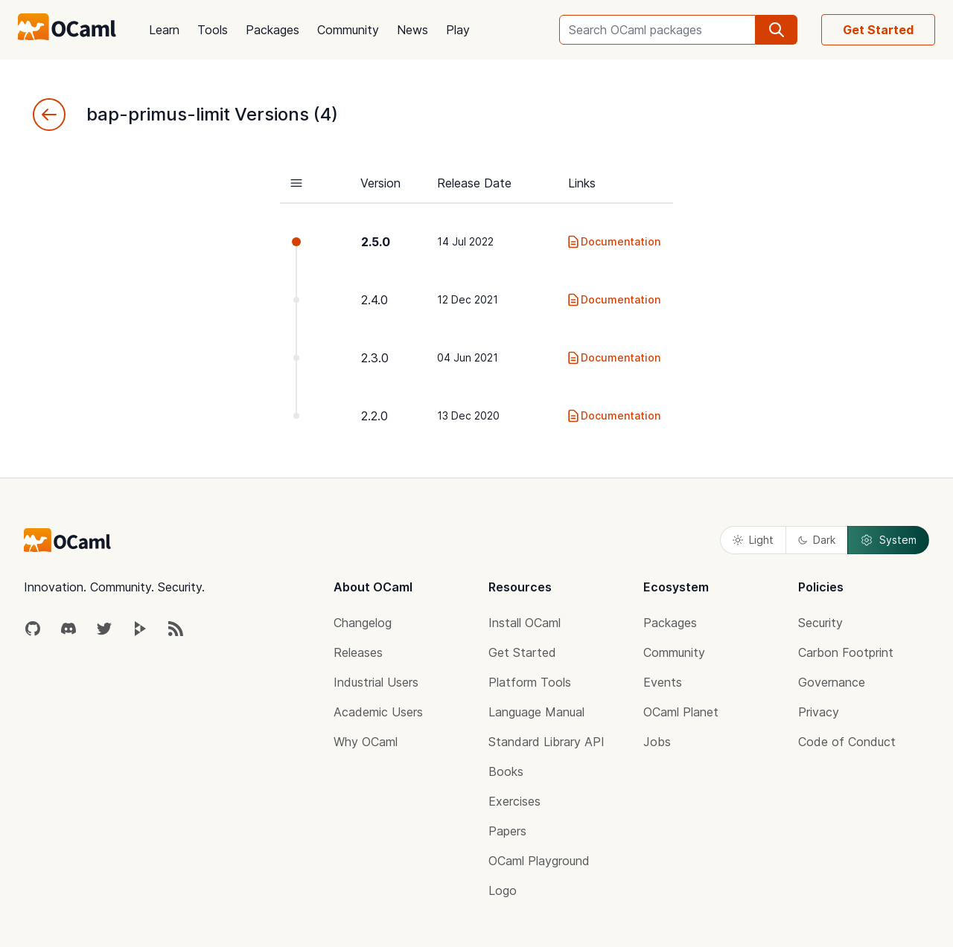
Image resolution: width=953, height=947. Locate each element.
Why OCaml (366, 741)
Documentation (613, 241)
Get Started (878, 29)
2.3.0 (375, 357)
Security (820, 622)
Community (348, 29)
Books (505, 771)
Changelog (363, 622)
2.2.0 (374, 415)
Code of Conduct (847, 741)
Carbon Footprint (845, 652)
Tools (212, 29)
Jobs (657, 741)
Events (662, 682)
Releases (358, 652)
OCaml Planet (680, 711)
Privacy (818, 711)
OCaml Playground (539, 860)
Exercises (514, 801)
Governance (831, 682)
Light (753, 539)
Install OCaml (524, 622)
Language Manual (536, 711)
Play (458, 29)
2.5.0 (375, 241)
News (412, 29)
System (888, 540)
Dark (816, 539)
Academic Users (378, 711)
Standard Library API (546, 741)
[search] (776, 30)
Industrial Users (376, 682)
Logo (502, 890)
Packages (272, 29)
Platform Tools (529, 682)
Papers (507, 831)
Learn (164, 29)
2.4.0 (374, 299)
